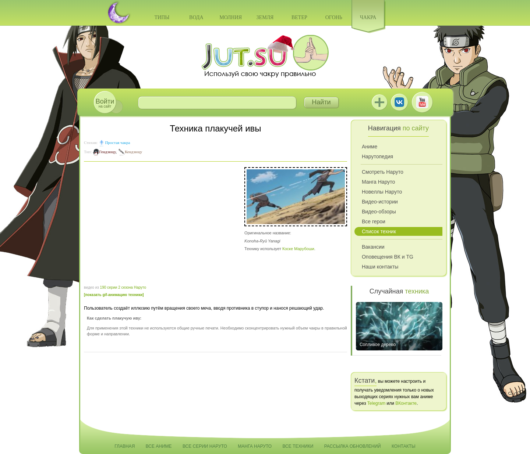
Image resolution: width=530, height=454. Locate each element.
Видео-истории (380, 202)
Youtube (422, 102)
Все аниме (159, 446)
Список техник (379, 231)
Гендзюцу (107, 151)
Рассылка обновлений (352, 446)
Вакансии (373, 247)
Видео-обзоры (379, 212)
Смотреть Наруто (382, 172)
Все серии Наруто (205, 446)
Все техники (297, 446)
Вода (196, 17)
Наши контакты (380, 267)
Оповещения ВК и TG (387, 257)
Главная (124, 446)
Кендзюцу (133, 151)
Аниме (369, 146)
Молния (230, 17)
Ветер (299, 17)
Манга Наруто (378, 182)
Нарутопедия (377, 156)
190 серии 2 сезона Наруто (123, 287)
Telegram (376, 403)
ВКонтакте (399, 102)
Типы (161, 17)
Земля (265, 17)
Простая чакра (117, 142)
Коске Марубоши (298, 248)
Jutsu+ (379, 102)
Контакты (404, 446)
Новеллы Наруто (382, 192)
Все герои (373, 221)
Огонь (333, 17)
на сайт (105, 103)
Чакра (368, 17)
